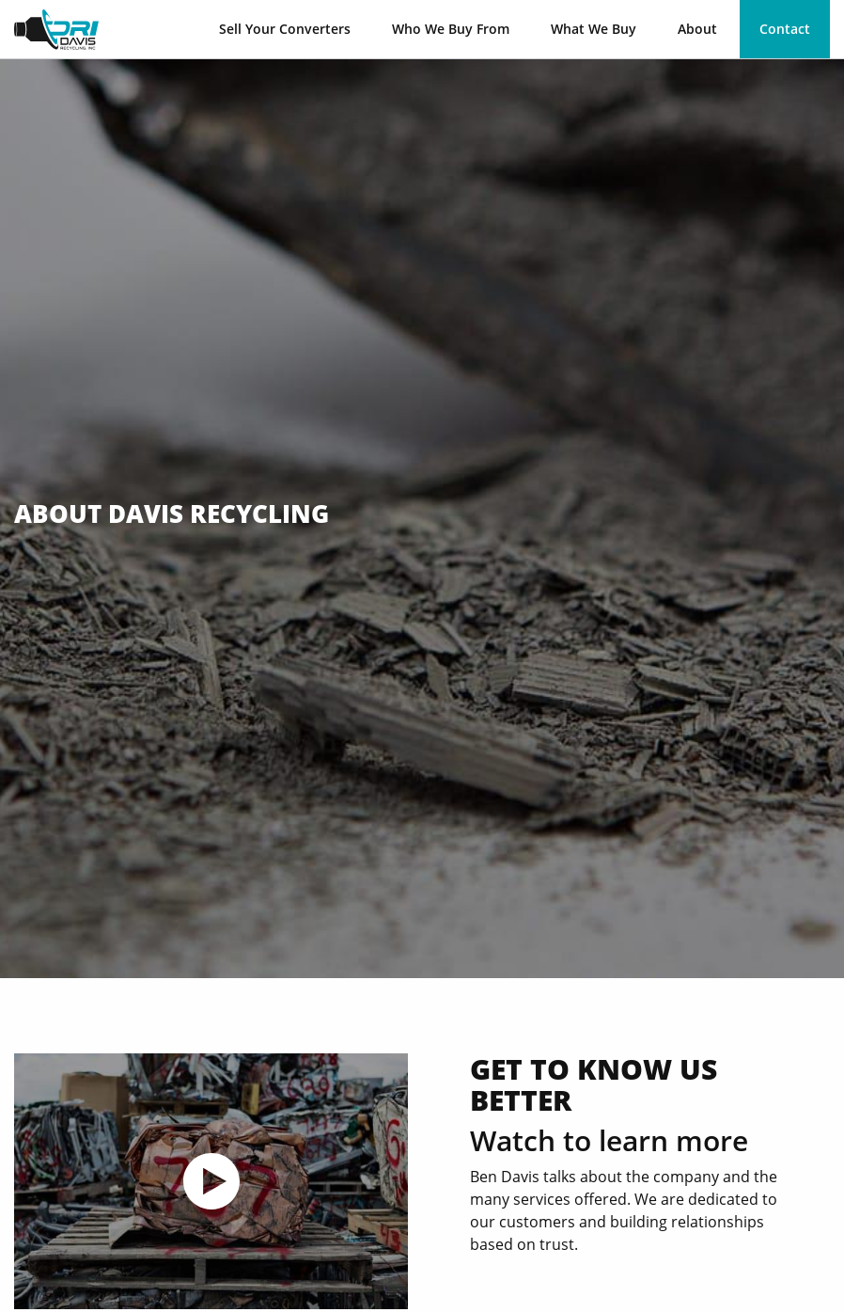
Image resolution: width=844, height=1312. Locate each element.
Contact (784, 29)
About (697, 29)
